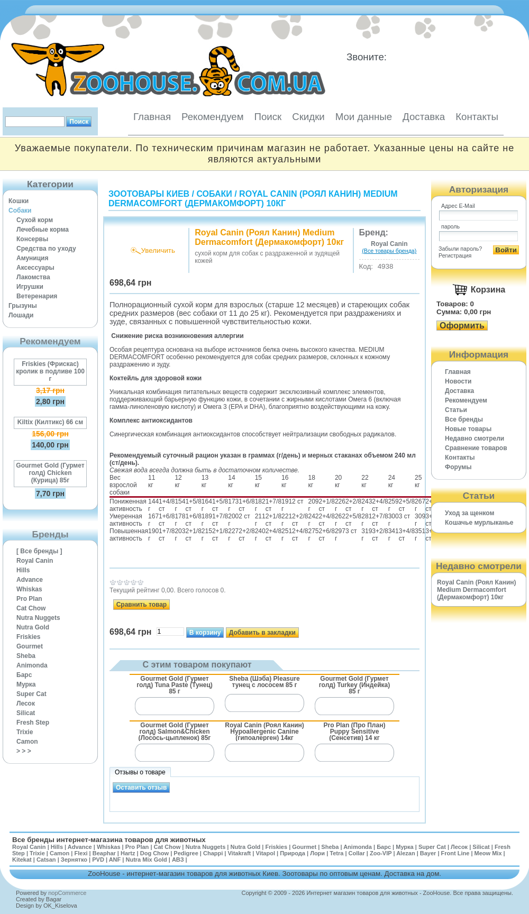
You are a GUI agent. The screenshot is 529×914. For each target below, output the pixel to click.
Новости (458, 381)
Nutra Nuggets (38, 617)
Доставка (424, 116)
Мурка (26, 684)
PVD (98, 859)
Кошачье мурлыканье (479, 522)
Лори (317, 853)
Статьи (456, 410)
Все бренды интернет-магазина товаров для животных (109, 840)
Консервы (32, 239)
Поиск (267, 116)
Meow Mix (488, 853)
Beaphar (104, 853)
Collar (357, 853)
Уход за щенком (469, 513)
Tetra (336, 853)
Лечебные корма (42, 229)
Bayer (428, 853)
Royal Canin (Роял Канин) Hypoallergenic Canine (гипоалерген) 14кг (264, 731)
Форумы (458, 467)
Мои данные (363, 116)
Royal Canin (34, 560)
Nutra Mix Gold (146, 859)
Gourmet (29, 646)
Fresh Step (32, 722)
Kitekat (22, 859)
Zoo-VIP (380, 853)
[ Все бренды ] (39, 551)
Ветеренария (36, 296)
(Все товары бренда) (389, 251)
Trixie (24, 732)
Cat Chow (30, 608)
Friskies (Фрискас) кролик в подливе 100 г (50, 371)
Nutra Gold (32, 627)
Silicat (25, 713)
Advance (29, 579)
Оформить (462, 325)
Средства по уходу (46, 248)
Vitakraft (239, 853)
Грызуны (22, 305)
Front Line (455, 853)
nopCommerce (67, 893)
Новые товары (468, 429)
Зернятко (74, 859)
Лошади (20, 315)
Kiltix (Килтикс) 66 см (50, 422)
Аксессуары (35, 267)
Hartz (128, 853)
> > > (23, 751)
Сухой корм (34, 220)
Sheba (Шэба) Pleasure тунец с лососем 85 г (264, 682)
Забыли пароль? (460, 248)
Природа (292, 853)
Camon (27, 741)
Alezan (405, 853)
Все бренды (464, 419)
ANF (115, 859)
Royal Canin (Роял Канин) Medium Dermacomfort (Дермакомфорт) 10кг (253, 198)
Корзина (488, 289)
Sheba (25, 656)
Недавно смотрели (474, 438)
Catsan (46, 859)
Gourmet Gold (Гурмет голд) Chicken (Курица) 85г (50, 473)
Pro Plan (29, 598)
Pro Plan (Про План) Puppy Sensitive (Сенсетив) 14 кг (355, 731)
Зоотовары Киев (148, 193)
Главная (152, 116)
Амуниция (32, 258)
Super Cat (31, 694)
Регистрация (455, 255)
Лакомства (33, 277)
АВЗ (178, 859)
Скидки (308, 116)
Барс (24, 675)
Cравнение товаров (476, 448)
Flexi (80, 853)
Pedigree (186, 853)
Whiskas (29, 589)
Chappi (213, 853)
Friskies (28, 637)
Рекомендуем (212, 116)
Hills (23, 570)
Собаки (19, 210)
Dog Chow (154, 853)
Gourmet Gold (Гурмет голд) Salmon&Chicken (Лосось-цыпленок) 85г (175, 731)
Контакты (476, 116)
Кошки (18, 201)
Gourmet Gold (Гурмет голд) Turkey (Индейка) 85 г (354, 684)
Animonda (32, 665)
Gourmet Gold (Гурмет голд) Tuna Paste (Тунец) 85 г (174, 684)
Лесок (25, 703)
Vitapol (265, 853)
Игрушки (29, 286)
